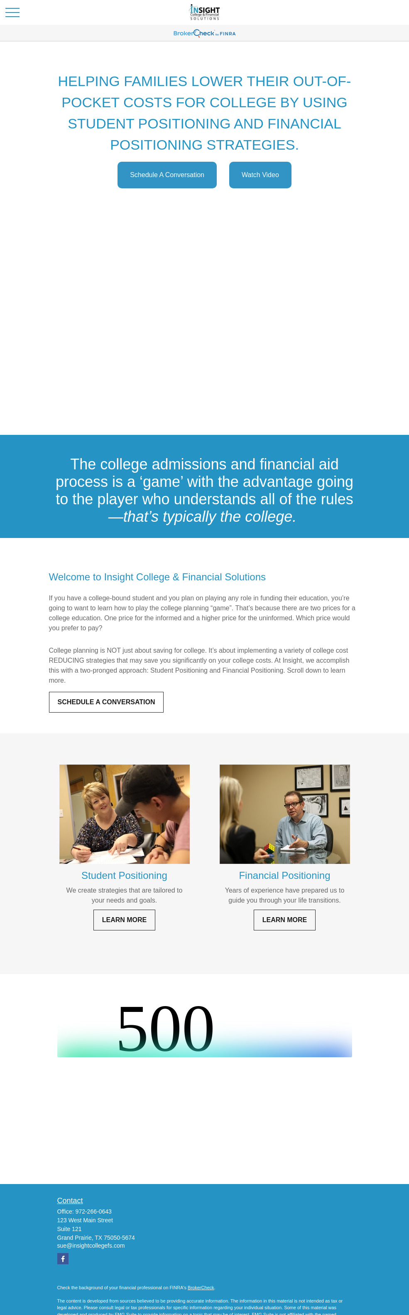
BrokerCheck (201, 1287)
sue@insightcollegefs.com (91, 1245)
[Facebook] (63, 1258)
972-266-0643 (94, 1211)
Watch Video (260, 174)
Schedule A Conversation (167, 174)
